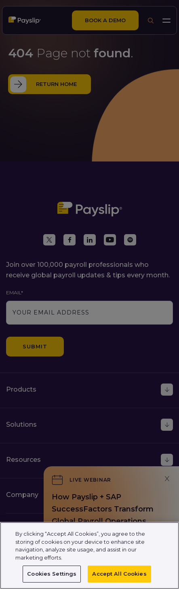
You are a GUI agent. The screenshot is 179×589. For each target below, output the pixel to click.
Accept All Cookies (119, 573)
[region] (89, 555)
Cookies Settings (51, 573)
